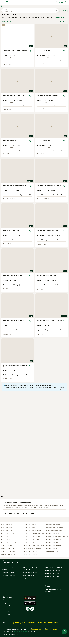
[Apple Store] (30, 603)
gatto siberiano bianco (30, 551)
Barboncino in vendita (8, 575)
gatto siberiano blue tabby (32, 536)
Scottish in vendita (29, 584)
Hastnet (23, 622)
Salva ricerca (6, 21)
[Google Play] (30, 598)
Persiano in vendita (29, 587)
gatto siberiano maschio (31, 524)
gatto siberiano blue (52, 548)
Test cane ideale (7, 618)
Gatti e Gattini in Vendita (30, 568)
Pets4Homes (15, 622)
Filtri (63, 10)
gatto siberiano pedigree (53, 539)
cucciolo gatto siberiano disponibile (57, 536)
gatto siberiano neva (30, 527)
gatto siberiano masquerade (32, 530)
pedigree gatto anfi (52, 551)
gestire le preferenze (20, 631)
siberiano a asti (6, 539)
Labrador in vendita (7, 578)
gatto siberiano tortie (30, 554)
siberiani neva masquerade (54, 530)
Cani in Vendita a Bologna (52, 576)
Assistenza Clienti (7, 606)
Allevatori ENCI (6, 615)
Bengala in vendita (29, 581)
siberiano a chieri (6, 545)
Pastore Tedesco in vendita (10, 581)
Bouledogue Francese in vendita (11, 584)
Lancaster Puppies (19, 624)
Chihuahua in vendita (8, 572)
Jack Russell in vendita (9, 587)
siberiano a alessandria (8, 533)
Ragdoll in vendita (28, 578)
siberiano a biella (6, 530)
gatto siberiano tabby (52, 533)
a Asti (19, 14)
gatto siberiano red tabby (31, 539)
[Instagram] (32, 609)
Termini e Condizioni (8, 612)
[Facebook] (28, 609)
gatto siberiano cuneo (7, 548)
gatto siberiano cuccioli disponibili (34, 533)
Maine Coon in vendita (30, 572)
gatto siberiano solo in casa (54, 527)
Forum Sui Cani (49, 579)
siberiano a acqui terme (8, 542)
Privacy (4, 603)
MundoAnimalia (41, 622)
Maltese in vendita (7, 590)
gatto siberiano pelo (52, 542)
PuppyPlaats (31, 622)
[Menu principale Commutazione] (3, 2)
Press (3, 609)
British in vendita (28, 575)
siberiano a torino (6, 524)
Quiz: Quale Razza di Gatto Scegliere (53, 590)
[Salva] (30, 51)
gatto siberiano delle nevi (54, 545)
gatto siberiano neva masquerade (34, 545)
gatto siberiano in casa (53, 524)
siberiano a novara (6, 527)
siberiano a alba (6, 536)
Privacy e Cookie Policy (51, 629)
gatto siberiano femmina (8, 554)
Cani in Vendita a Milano (52, 570)
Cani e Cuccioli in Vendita (9, 568)
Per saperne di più (60, 17)
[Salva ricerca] (64, 631)
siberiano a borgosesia (8, 551)
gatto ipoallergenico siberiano (33, 548)
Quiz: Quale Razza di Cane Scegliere (53, 585)
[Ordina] (63, 21)
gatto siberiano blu (29, 542)
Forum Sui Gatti (49, 582)
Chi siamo (5, 600)
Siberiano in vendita (29, 590)
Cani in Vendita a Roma (52, 573)
